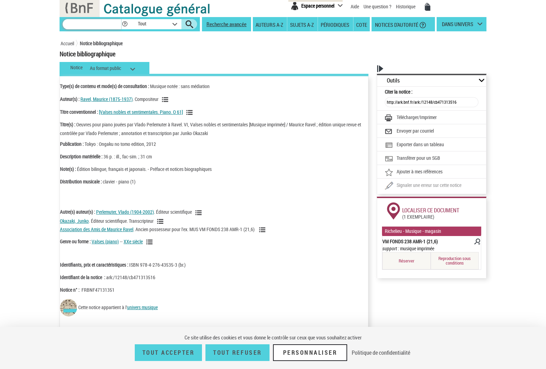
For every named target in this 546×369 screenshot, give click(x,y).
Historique (406, 6)
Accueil (67, 43)
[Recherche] (92, 24)
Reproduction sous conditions (454, 260)
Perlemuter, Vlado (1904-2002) (125, 212)
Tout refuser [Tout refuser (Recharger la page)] (237, 352)
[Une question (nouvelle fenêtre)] (423, 186)
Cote (361, 24)
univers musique (142, 307)
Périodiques (335, 24)
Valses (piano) (105, 241)
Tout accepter (168, 352)
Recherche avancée (226, 24)
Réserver (406, 261)
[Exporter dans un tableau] (414, 145)
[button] (125, 24)
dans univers (457, 26)
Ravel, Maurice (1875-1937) (106, 99)
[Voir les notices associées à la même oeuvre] (190, 112)
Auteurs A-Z (269, 24)
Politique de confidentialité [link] (381, 352)
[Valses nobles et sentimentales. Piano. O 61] (141, 112)
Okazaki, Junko (74, 221)
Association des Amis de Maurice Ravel (96, 229)
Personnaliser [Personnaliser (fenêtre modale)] (310, 352)
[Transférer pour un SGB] (412, 159)
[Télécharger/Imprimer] (411, 118)
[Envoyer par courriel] (409, 131)
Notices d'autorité (396, 24)
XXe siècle (133, 241)
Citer (398, 91)
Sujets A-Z (302, 24)
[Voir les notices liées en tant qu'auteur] (166, 99)
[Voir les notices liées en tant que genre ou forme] (150, 242)
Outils (393, 80)
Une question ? (377, 6)
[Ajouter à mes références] (414, 172)
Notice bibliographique (101, 43)
